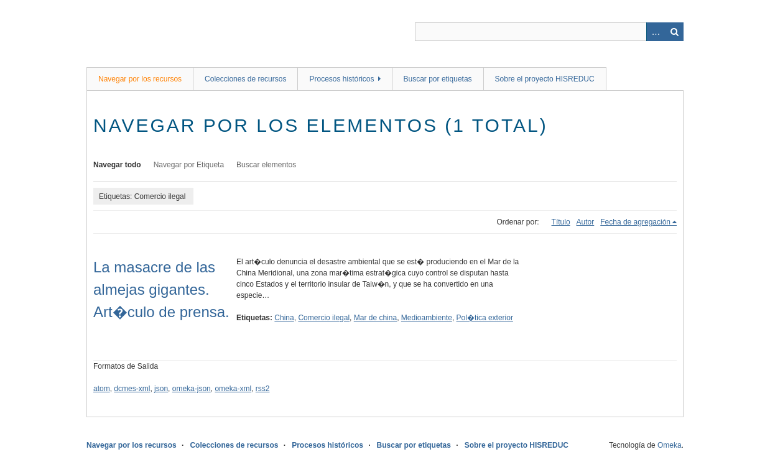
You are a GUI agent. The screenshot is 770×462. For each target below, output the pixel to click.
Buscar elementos (266, 164)
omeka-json (191, 388)
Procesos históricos (341, 79)
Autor (586, 222)
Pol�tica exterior (485, 317)
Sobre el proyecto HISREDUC (545, 79)
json (161, 388)
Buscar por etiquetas (438, 79)
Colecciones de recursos (245, 79)
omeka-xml (233, 388)
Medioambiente (426, 317)
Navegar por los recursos (140, 79)
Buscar (674, 31)
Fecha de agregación (635, 222)
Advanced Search (655, 31)
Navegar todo (117, 164)
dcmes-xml (132, 388)
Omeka (669, 445)
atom (101, 388)
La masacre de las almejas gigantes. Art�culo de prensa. (161, 289)
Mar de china (375, 317)
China (284, 317)
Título (561, 222)
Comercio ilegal (324, 317)
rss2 (263, 388)
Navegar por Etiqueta (189, 164)
